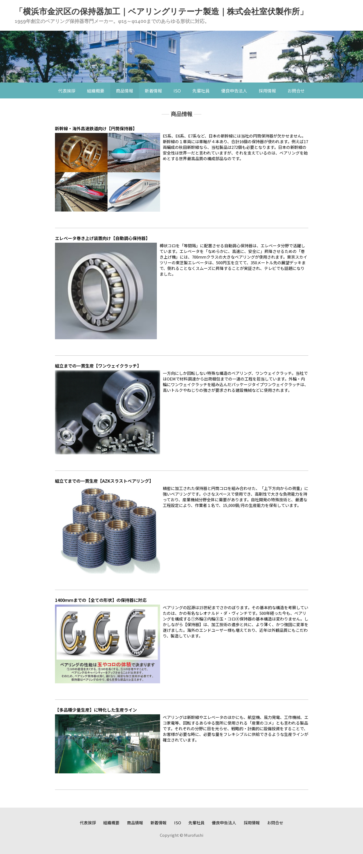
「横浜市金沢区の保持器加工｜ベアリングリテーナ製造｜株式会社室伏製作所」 (161, 11)
